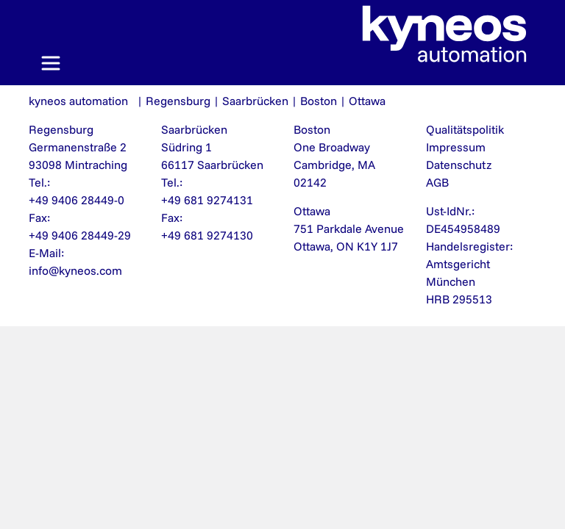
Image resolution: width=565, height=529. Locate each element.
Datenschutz (458, 164)
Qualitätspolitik (465, 129)
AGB (437, 182)
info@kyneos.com (75, 270)
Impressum (456, 147)
